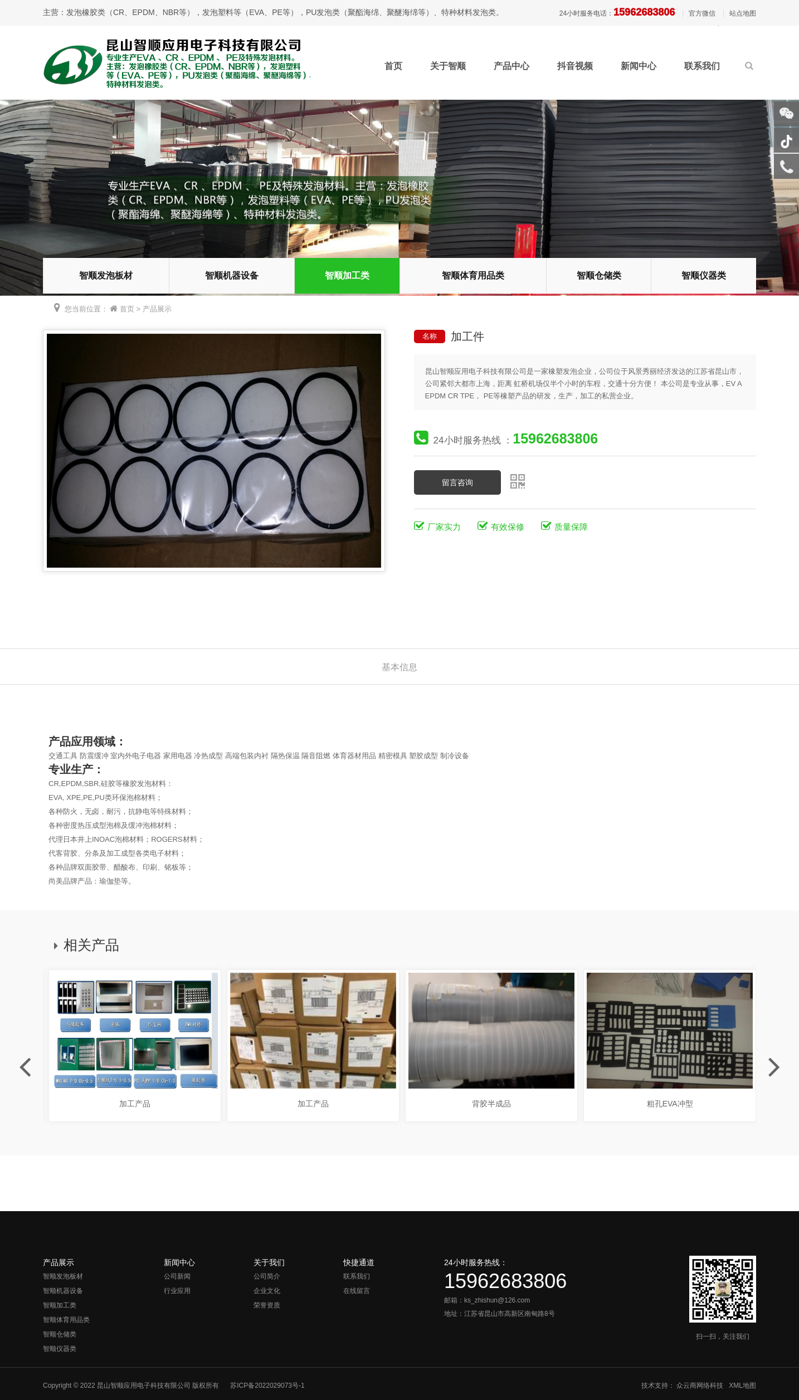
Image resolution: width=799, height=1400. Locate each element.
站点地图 (742, 13)
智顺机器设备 (232, 275)
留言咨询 (457, 482)
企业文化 (267, 1291)
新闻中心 (638, 66)
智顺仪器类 (703, 275)
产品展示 (157, 309)
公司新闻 (177, 1276)
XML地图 (742, 1385)
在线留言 (356, 1291)
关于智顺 (448, 66)
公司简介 (267, 1276)
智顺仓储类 (599, 275)
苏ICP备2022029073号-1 (267, 1385)
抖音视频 (575, 66)
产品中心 (511, 66)
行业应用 (177, 1291)
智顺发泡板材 (106, 275)
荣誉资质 (267, 1305)
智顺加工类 (347, 275)
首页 (393, 66)
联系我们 (702, 66)
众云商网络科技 (699, 1385)
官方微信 (702, 13)
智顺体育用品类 (473, 275)
